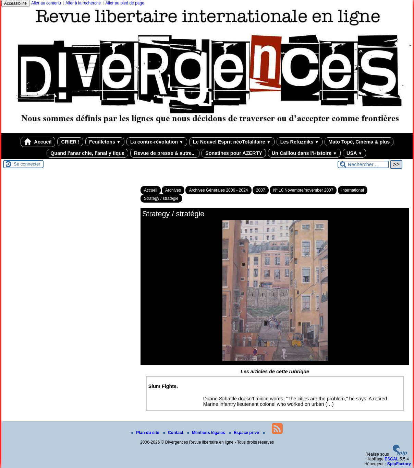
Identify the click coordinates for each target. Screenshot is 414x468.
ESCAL (392, 459)
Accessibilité (15, 3)
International (352, 190)
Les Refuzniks (299, 142)
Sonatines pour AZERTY (233, 153)
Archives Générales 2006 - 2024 (218, 190)
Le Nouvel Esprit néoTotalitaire (232, 142)
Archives (173, 190)
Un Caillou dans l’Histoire (304, 153)
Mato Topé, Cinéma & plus (359, 142)
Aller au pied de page (124, 3)
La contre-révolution (156, 142)
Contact (173, 432)
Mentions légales (206, 432)
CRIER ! (70, 142)
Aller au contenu (46, 3)
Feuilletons (105, 142)
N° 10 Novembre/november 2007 (303, 190)
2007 (260, 190)
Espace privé (244, 432)
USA (354, 153)
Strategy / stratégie (161, 198)
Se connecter (27, 164)
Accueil (38, 141)
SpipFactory (399, 463)
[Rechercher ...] (363, 164)
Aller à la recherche (83, 3)
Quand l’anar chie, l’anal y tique (87, 153)
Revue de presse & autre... (165, 153)
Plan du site (145, 432)
